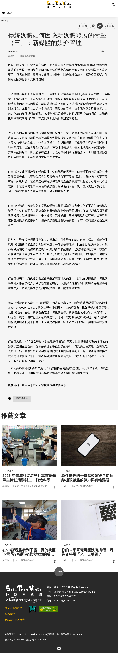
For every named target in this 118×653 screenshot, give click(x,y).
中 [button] (100, 26)
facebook (80, 26)
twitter (86, 26)
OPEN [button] (58, 571)
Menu (4, 4)
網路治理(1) (22, 398)
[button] (113, 4)
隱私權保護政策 (13, 608)
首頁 (5, 21)
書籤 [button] (113, 26)
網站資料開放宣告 (15, 619)
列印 (107, 26)
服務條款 (10, 614)
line (92, 26)
